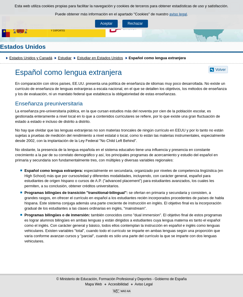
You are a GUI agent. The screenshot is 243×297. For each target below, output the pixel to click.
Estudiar (65, 58)
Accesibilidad (118, 284)
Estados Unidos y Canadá (30, 58)
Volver (220, 69)
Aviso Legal (144, 284)
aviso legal (178, 14)
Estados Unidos (23, 46)
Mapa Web (93, 284)
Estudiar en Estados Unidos (100, 58)
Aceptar (106, 23)
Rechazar (135, 23)
